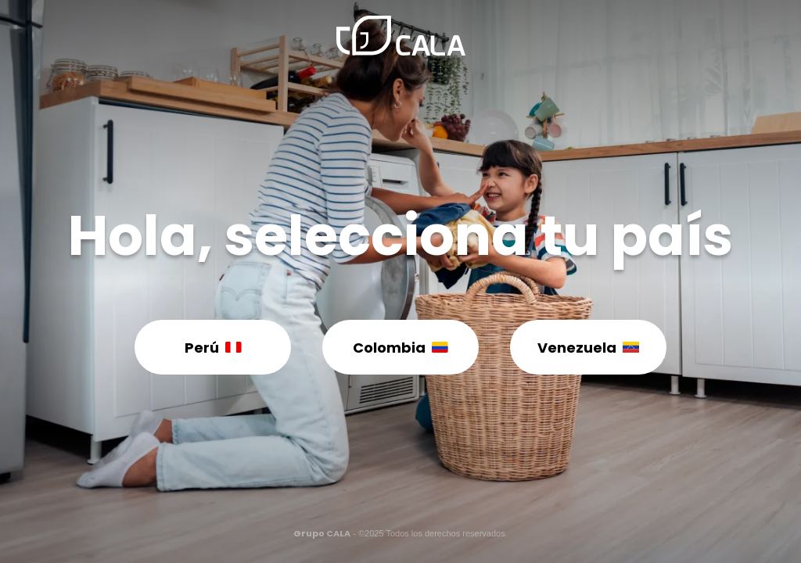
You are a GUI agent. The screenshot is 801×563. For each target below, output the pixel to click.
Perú (213, 347)
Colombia (400, 347)
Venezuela (588, 347)
